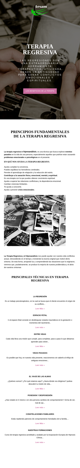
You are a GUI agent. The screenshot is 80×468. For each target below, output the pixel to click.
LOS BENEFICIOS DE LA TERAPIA (40, 91)
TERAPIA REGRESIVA (40, 49)
